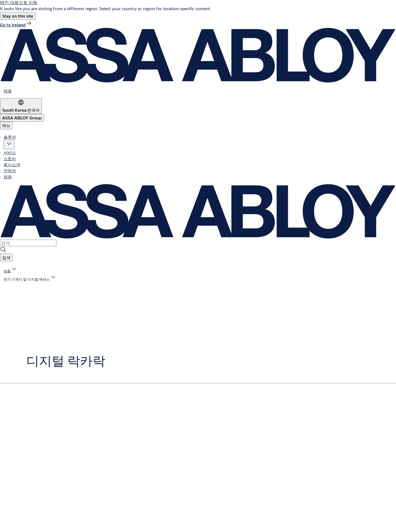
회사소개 (12, 164)
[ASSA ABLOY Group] (22, 118)
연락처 (10, 170)
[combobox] (28, 243)
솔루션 (10, 137)
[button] (17, 16)
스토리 (10, 158)
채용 (8, 176)
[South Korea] (21, 106)
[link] (16, 25)
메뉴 (6, 125)
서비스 (10, 152)
